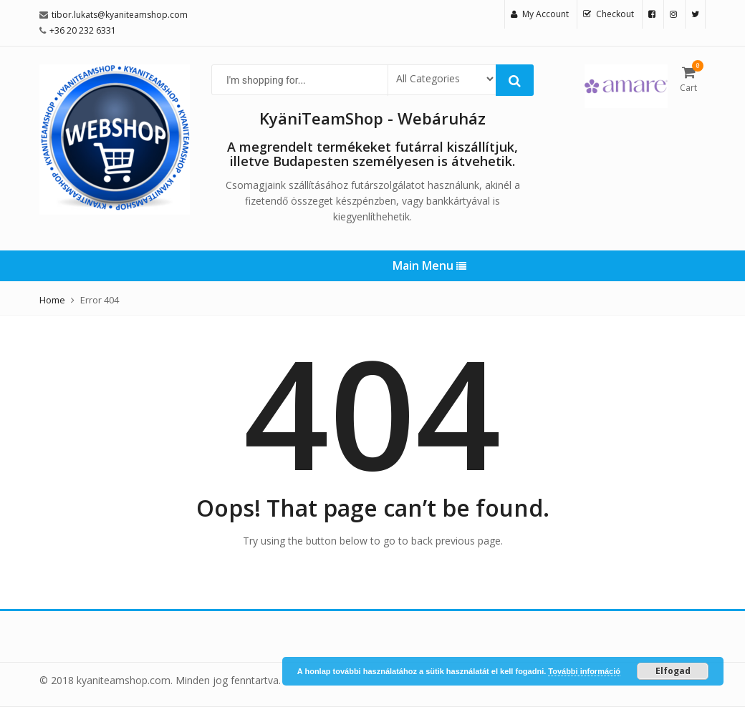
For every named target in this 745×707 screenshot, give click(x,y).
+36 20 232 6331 (82, 30)
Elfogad (673, 671)
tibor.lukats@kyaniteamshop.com (120, 15)
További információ (584, 671)
